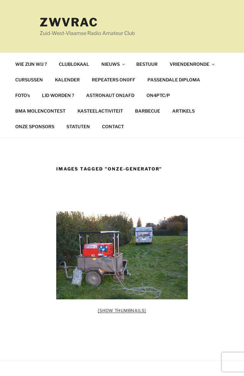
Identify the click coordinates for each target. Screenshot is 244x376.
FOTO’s (22, 95)
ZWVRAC (69, 22)
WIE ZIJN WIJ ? (31, 64)
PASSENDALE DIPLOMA (173, 79)
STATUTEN (78, 126)
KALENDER (67, 79)
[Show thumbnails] (122, 310)
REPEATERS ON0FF (113, 79)
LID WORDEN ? (58, 95)
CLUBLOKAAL (74, 64)
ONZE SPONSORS (34, 126)
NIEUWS (113, 64)
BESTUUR (147, 64)
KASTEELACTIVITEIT (100, 111)
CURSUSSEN (29, 79)
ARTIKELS (183, 111)
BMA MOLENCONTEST (40, 111)
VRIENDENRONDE (192, 64)
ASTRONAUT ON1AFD (110, 95)
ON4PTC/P (158, 95)
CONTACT (113, 126)
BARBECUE (147, 111)
